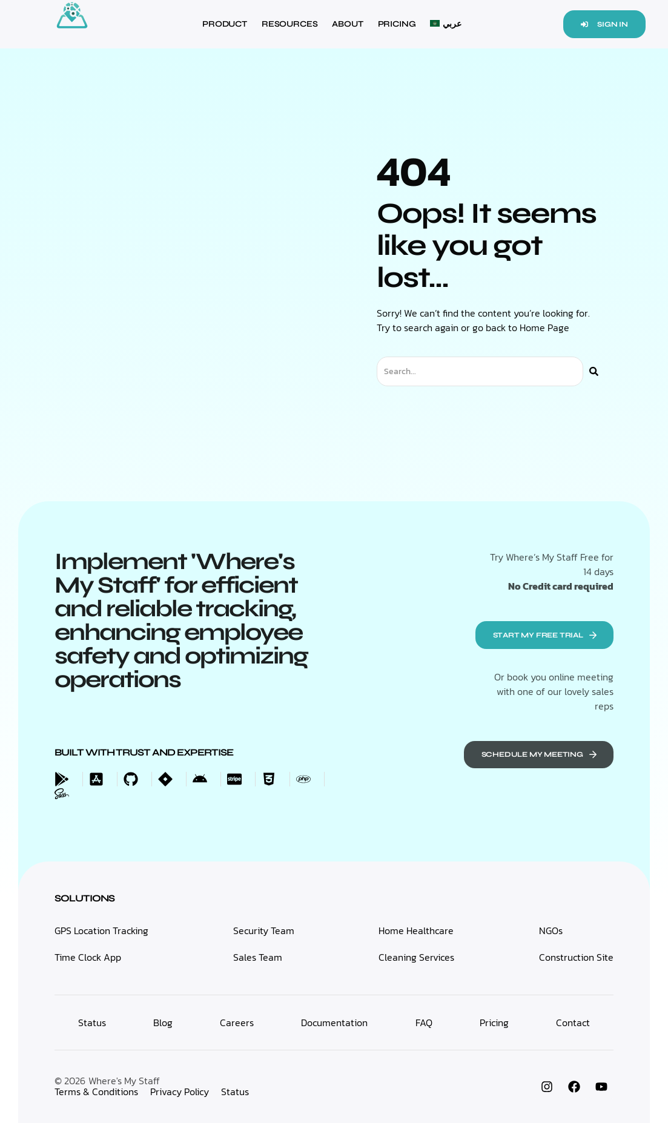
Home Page (544, 327)
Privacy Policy (179, 1091)
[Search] (593, 371)
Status (235, 1091)
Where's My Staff (124, 1080)
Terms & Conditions (96, 1091)
